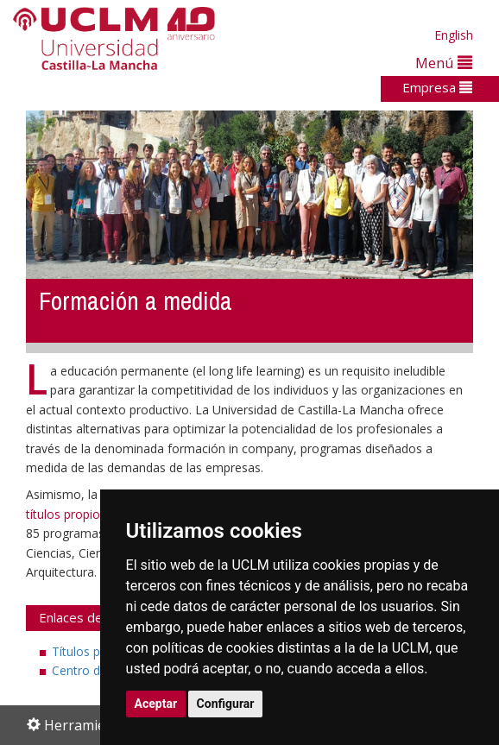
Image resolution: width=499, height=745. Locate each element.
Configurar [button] (226, 703)
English (453, 35)
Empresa (437, 87)
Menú (443, 63)
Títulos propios (94, 651)
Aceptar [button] (156, 703)
